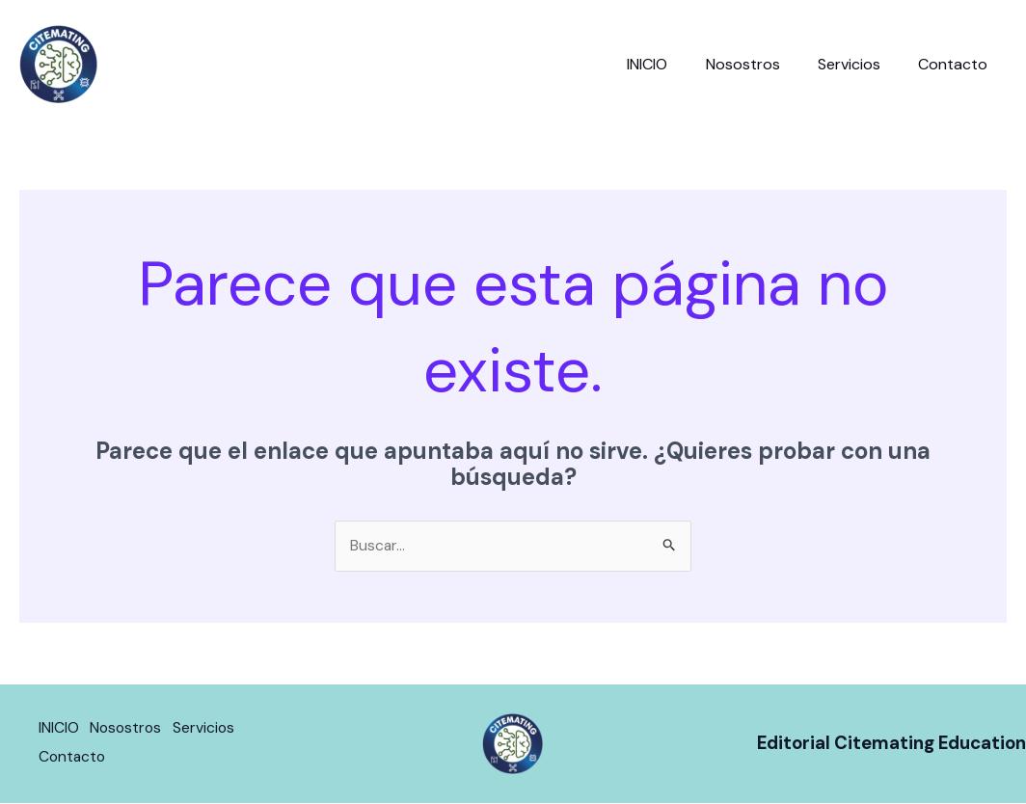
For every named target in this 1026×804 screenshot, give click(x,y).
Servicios (859, 64)
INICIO (672, 64)
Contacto (956, 64)
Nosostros (760, 64)
